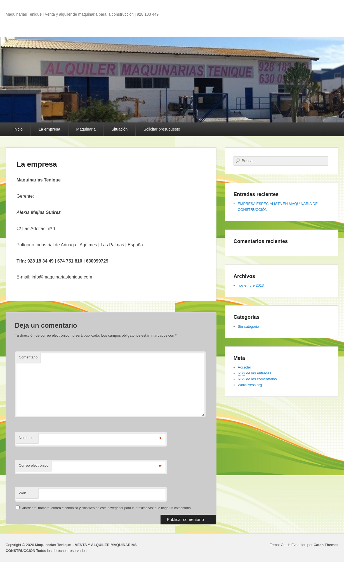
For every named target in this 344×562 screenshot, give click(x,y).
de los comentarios (257, 379)
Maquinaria (86, 129)
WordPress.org (250, 385)
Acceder (244, 367)
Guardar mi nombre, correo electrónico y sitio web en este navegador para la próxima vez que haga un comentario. (106, 508)
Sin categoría (248, 326)
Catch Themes (326, 545)
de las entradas (254, 373)
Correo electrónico (33, 465)
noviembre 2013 (251, 285)
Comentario (28, 357)
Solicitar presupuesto (161, 129)
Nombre (25, 438)
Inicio (18, 129)
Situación (120, 129)
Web (22, 493)
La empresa (49, 129)
